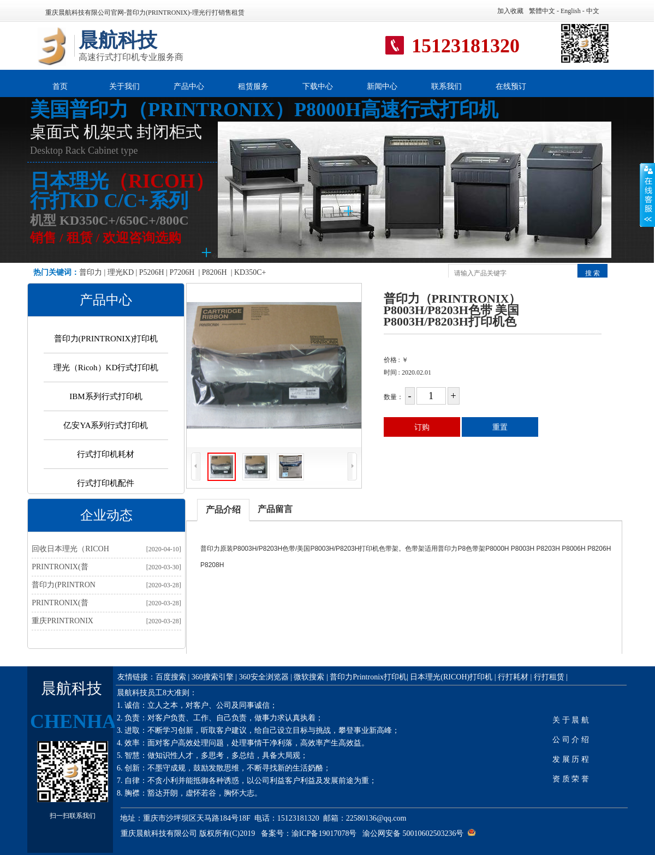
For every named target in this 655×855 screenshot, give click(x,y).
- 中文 (590, 11)
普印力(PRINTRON (64, 585)
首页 (60, 87)
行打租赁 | (551, 677)
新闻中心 (382, 87)
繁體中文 (542, 11)
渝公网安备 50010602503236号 (413, 833)
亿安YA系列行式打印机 (105, 425)
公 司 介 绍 (570, 740)
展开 (647, 194)
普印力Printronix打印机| (370, 677)
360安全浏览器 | (266, 677)
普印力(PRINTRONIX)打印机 (106, 338)
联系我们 (446, 87)
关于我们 (124, 87)
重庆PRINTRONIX (62, 621)
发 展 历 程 (570, 759)
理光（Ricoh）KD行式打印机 (106, 367)
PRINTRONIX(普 (60, 567)
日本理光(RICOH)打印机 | (453, 677)
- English (568, 11)
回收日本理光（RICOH (70, 549)
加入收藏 (510, 11)
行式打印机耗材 (105, 454)
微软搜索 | (310, 677)
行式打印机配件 (105, 483)
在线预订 (511, 87)
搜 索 (592, 273)
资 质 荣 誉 (570, 779)
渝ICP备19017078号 (324, 833)
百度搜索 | (172, 677)
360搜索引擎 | (214, 677)
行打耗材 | (515, 677)
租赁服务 (253, 87)
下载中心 (317, 87)
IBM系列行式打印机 (105, 396)
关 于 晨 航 (570, 720)
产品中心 (189, 87)
